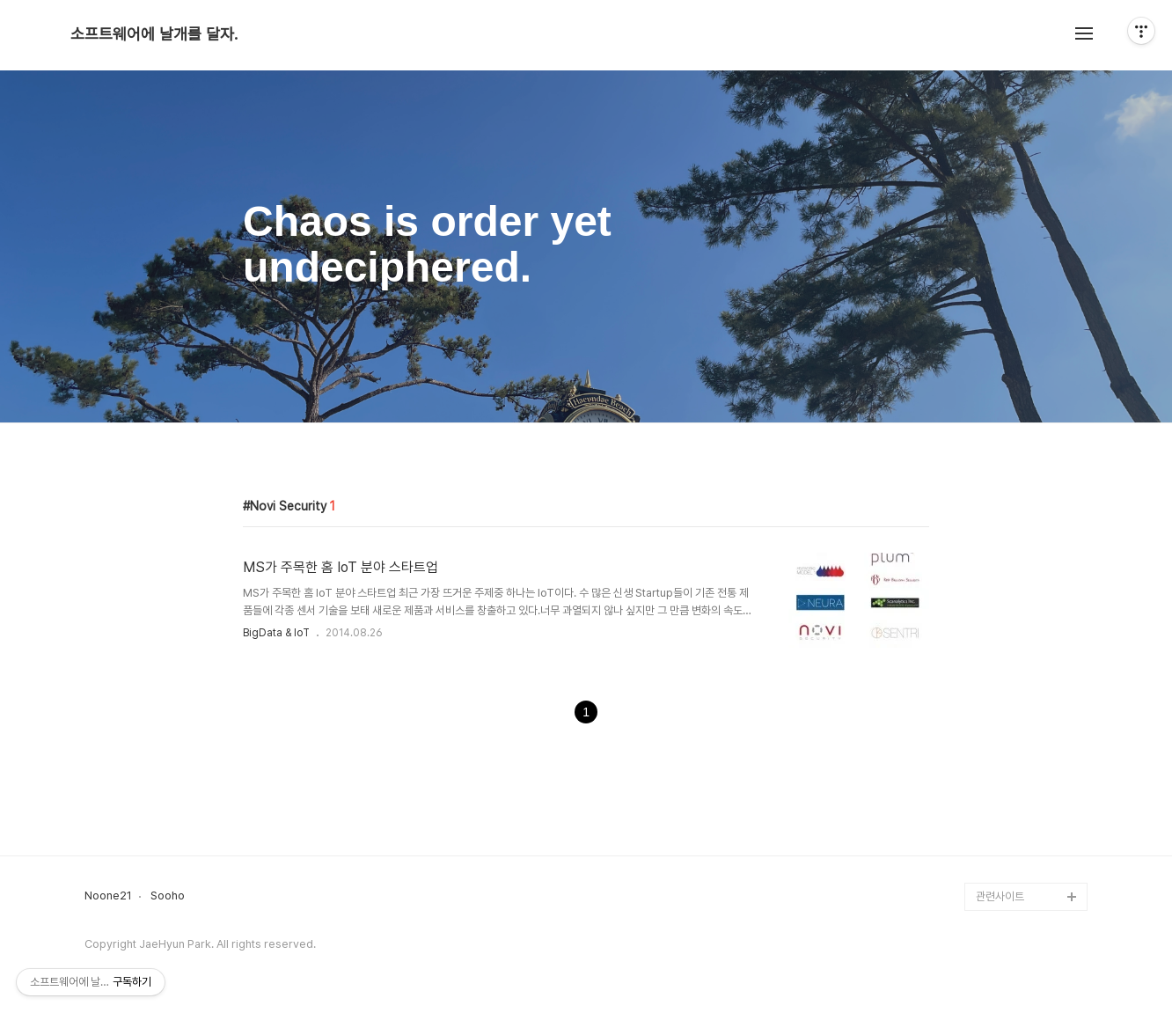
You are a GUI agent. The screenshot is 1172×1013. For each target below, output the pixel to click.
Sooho (167, 896)
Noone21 (108, 896)
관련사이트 (1000, 896)
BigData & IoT (276, 633)
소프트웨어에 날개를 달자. (154, 34)
